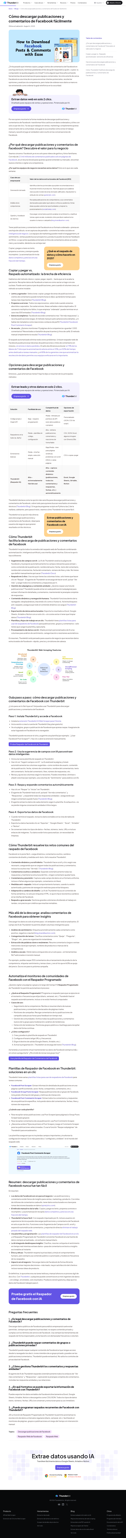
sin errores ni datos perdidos (28, 346)
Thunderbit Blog (38, 300)
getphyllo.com (49, 195)
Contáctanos (111, 1525)
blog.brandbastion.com (60, 220)
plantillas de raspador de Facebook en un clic (60, 1234)
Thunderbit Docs (48, 573)
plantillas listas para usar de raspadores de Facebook (50, 1077)
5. (44, 1408)
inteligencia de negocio (18, 233)
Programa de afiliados (114, 1515)
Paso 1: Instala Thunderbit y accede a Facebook (35, 716)
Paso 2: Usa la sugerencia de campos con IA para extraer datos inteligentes (41, 752)
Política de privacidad (114, 1533)
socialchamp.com (49, 209)
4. (41, 1388)
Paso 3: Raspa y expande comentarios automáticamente (41, 784)
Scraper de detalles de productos (48, 1522)
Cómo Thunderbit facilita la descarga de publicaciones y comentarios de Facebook (43, 540)
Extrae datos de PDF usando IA (80, 1522)
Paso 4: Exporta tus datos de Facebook (31, 811)
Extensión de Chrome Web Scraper (14, 1518)
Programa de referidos (114, 1518)
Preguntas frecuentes (23, 1312)
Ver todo (40, 1525)
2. (40, 1344)
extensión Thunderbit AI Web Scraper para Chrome (40, 721)
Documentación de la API (115, 1522)
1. (40, 1320)
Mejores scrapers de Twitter (79, 1525)
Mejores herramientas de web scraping (83, 1518)
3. (44, 1367)
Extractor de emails (43, 1515)
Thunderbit (25, 1276)
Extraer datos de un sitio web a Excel (82, 1529)
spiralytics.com (48, 1205)
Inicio (11, 8)
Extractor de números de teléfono (48, 1518)
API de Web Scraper (9, 1515)
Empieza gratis (21, 109)
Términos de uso (112, 1529)
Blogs (16, 8)
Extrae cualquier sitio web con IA (81, 1515)
